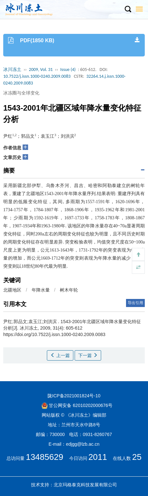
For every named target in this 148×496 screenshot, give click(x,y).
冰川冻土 (12, 69)
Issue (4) (68, 69)
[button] (127, 9)
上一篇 (60, 355)
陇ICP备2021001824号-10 (74, 395)
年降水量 (41, 290)
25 (137, 457)
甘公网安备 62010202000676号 (77, 405)
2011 (97, 457)
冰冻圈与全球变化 (21, 92)
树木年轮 (69, 290)
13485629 (44, 457)
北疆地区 (12, 290)
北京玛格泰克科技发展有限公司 (85, 484)
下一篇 (88, 355)
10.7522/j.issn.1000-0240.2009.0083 (36, 76)
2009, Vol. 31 (41, 69)
